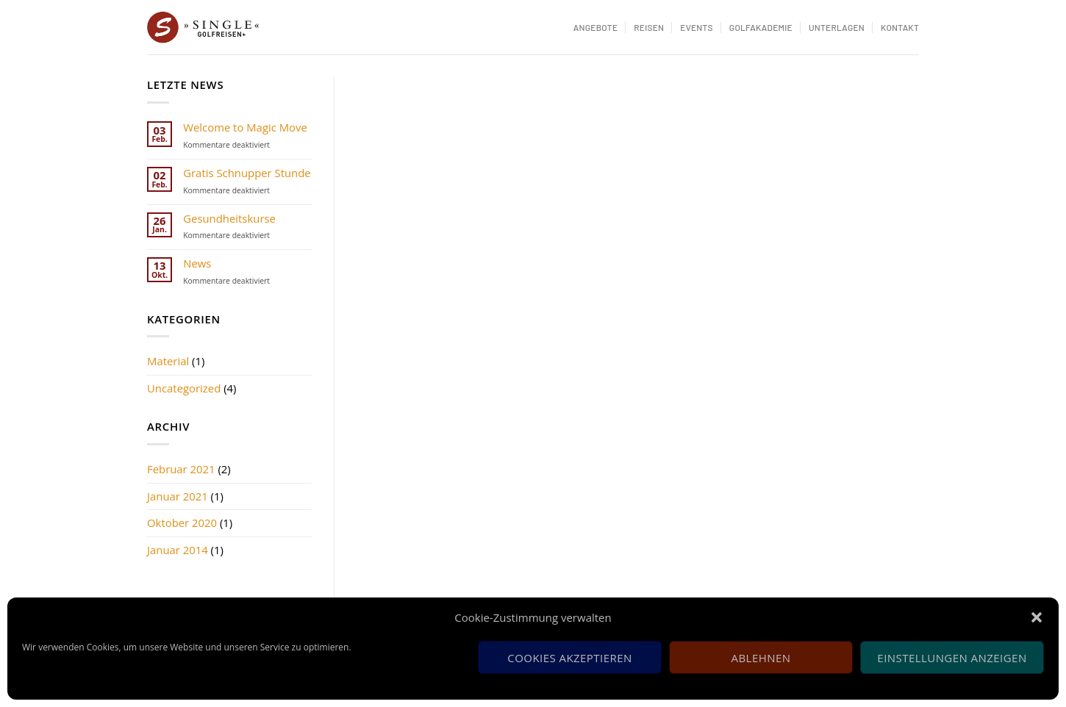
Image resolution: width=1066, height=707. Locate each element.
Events (696, 27)
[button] (1036, 617)
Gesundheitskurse (229, 219)
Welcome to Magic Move (245, 127)
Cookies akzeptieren (569, 657)
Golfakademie (761, 27)
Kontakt (900, 27)
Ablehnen (761, 657)
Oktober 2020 (182, 522)
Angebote (595, 27)
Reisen (649, 27)
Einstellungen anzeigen (951, 657)
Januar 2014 (177, 549)
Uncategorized (184, 388)
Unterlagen (837, 27)
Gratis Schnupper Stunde (246, 173)
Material (168, 361)
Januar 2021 (177, 496)
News (197, 263)
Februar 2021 (181, 469)
